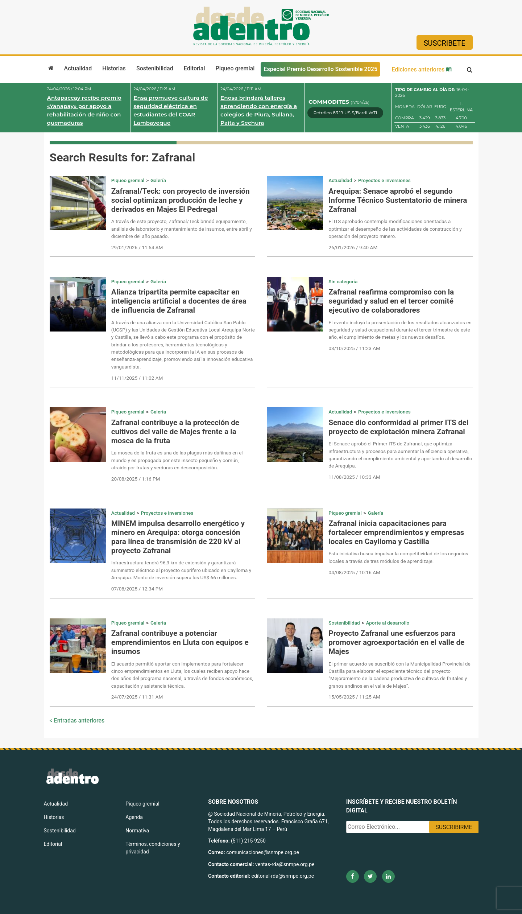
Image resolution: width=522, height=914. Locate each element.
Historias (113, 68)
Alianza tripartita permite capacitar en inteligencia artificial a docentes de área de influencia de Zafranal (178, 301)
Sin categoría (342, 281)
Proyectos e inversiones (384, 180)
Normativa (137, 830)
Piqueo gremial (235, 68)
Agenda (134, 817)
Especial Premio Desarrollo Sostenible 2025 (320, 69)
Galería (158, 180)
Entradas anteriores (79, 720)
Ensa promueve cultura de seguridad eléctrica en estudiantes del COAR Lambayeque (170, 110)
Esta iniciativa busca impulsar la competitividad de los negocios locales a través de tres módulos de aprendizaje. (398, 557)
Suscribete (444, 43)
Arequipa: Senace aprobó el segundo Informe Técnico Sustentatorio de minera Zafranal (397, 200)
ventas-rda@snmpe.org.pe (284, 864)
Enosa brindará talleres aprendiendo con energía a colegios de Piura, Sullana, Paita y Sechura (258, 110)
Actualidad (78, 68)
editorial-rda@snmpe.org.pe (283, 876)
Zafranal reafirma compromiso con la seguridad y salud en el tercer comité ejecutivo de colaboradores (391, 301)
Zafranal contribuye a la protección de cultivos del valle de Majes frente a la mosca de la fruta (175, 431)
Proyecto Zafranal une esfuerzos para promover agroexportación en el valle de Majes (396, 642)
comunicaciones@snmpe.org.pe (263, 852)
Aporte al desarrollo (387, 623)
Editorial (194, 68)
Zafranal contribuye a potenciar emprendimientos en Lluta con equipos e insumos (180, 642)
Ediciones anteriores (422, 69)
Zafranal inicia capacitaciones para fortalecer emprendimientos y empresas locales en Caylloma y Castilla (396, 532)
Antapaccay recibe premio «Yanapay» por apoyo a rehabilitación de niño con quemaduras (84, 110)
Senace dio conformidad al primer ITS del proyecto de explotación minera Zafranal (398, 427)
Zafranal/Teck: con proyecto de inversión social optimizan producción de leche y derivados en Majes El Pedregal (180, 200)
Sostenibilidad (154, 68)
